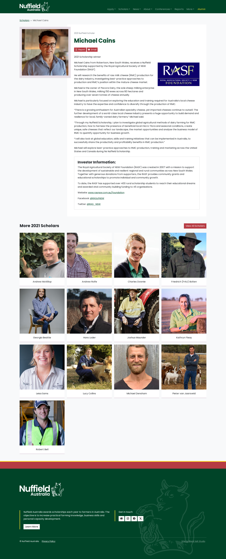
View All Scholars (195, 226)
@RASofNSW (97, 198)
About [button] (147, 9)
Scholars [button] (123, 9)
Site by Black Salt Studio (193, 541)
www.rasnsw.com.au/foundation (106, 192)
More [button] (189, 9)
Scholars (24, 20)
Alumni (201, 9)
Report (80, 49)
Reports (179, 9)
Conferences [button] (162, 9)
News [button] (136, 9)
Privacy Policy (48, 541)
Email (92, 49)
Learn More (31, 526)
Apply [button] (110, 9)
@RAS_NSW (94, 204)
